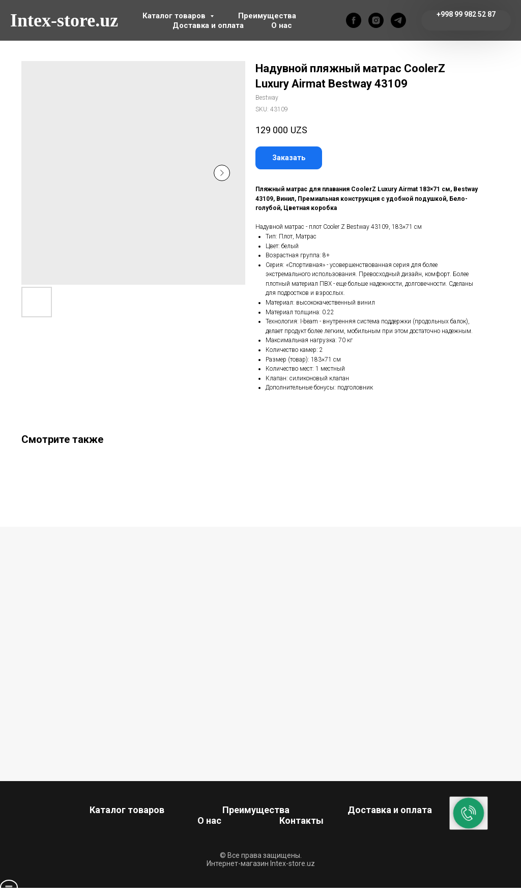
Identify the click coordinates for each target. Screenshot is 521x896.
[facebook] (353, 20)
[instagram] (376, 20)
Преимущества (267, 15)
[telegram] (398, 20)
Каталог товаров (175, 15)
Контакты (301, 820)
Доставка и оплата (208, 25)
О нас (281, 25)
